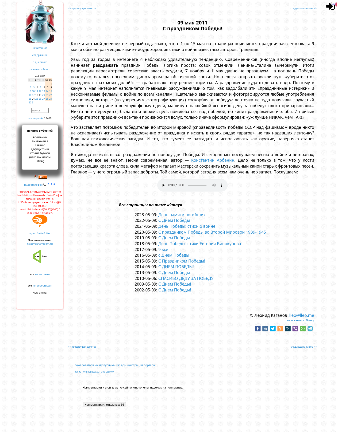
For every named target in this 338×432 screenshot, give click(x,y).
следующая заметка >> (304, 8)
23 (30, 98)
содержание (40, 55)
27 (43, 98)
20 (43, 95)
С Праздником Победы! (181, 261)
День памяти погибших (181, 214)
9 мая (163, 249)
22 (50, 95)
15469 (47, 118)
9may (310, 320)
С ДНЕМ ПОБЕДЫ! (176, 266)
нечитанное (39, 48)
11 (36, 91)
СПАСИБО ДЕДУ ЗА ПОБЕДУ (186, 278)
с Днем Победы (173, 255)
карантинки (42, 274)
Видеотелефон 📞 (40, 184)
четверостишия (42, 285)
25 (36, 98)
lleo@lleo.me (301, 315)
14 (47, 91)
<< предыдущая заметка (82, 8)
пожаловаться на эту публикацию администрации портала (115, 365)
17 (33, 95)
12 (40, 91)
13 (43, 91)
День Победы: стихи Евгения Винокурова (199, 243)
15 (50, 91)
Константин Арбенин (212, 160)
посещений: (35, 118)
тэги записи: (296, 320)
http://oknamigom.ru (40, 243)
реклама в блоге (40, 69)
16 (30, 95)
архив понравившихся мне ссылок (94, 371)
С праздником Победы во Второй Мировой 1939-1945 (212, 232)
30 (30, 102)
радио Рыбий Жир (39, 233)
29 (50, 98)
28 (47, 98)
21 (47, 95)
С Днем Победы (174, 220)
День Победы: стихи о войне (186, 226)
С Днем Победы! (174, 284)
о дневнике (40, 62)
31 (33, 102)
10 (33, 91)
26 (40, 98)
